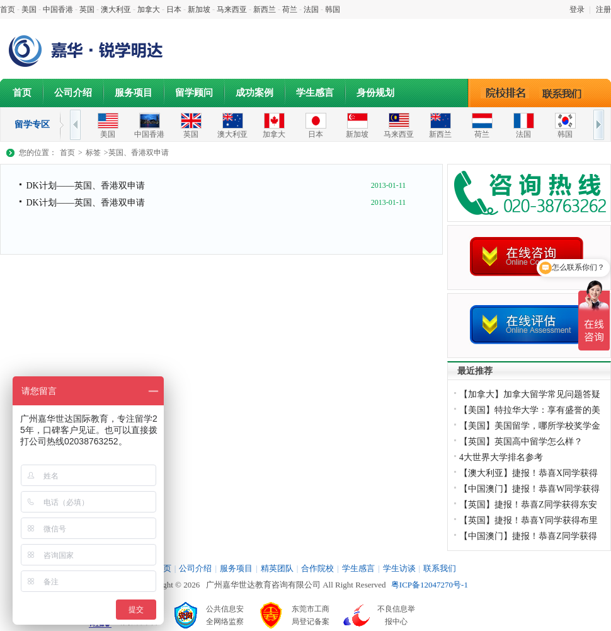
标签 (93, 152)
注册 (603, 9)
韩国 (332, 9)
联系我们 (565, 92)
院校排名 (505, 92)
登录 (577, 9)
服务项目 (133, 93)
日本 (173, 9)
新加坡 (199, 9)
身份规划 (375, 93)
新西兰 (264, 9)
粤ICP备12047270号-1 (429, 584)
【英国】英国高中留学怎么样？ (521, 441)
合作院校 (317, 568)
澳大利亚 (116, 9)
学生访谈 (399, 568)
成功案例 (254, 93)
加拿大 (148, 9)
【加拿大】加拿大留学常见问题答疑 (529, 394)
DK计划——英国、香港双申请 (85, 185)
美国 (29, 9)
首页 (7, 9)
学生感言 (315, 93)
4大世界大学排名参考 (501, 457)
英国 (86, 9)
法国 (311, 9)
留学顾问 (194, 93)
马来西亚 (232, 9)
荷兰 (289, 9)
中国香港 (58, 9)
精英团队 (277, 568)
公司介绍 (73, 93)
